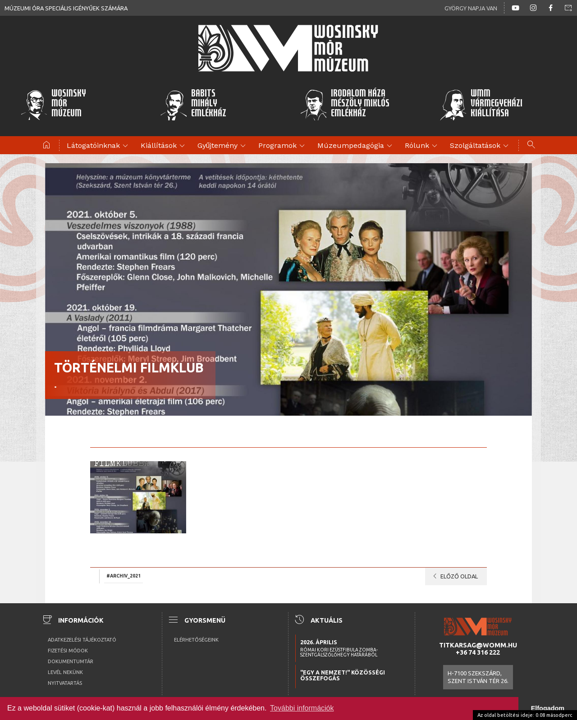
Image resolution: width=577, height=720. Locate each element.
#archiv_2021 (123, 575)
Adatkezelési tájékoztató (82, 639)
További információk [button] (302, 708)
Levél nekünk (65, 672)
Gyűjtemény (223, 146)
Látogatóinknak (99, 146)
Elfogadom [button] (547, 708)
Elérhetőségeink (196, 639)
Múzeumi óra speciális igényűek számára (66, 8)
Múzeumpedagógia (356, 146)
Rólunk (422, 146)
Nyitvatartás (65, 683)
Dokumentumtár (70, 661)
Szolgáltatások (480, 146)
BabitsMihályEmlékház (193, 104)
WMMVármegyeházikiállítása (481, 104)
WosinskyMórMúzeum (53, 104)
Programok (282, 146)
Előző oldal (454, 576)
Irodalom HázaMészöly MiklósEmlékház (344, 104)
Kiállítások (164, 146)
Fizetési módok (68, 650)
